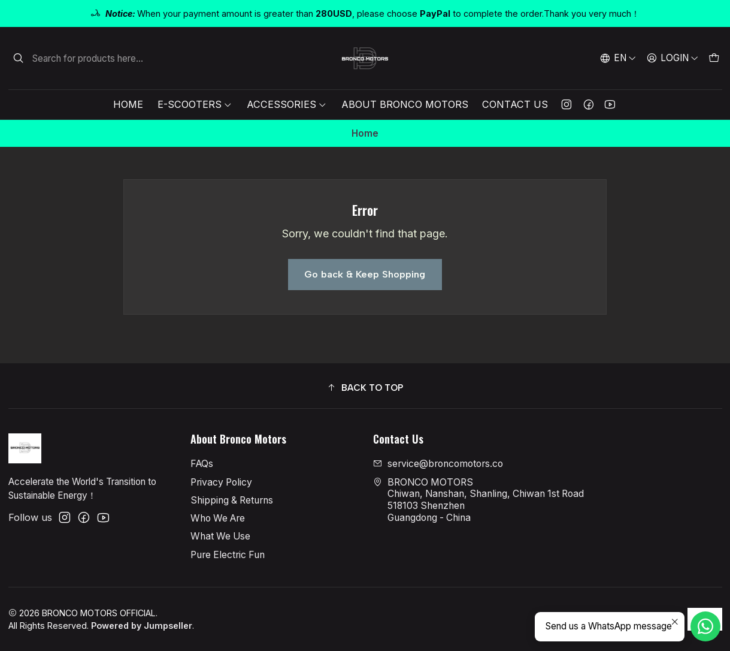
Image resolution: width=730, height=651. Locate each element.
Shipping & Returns (231, 500)
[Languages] (618, 58)
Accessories (287, 104)
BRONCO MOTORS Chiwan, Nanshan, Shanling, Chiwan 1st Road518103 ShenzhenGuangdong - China (478, 500)
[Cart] (713, 58)
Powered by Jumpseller (141, 625)
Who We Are (217, 518)
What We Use (220, 536)
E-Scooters (194, 104)
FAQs (201, 463)
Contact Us (515, 104)
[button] (365, 387)
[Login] (672, 58)
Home (128, 104)
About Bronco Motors (404, 104)
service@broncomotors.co (438, 463)
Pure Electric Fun (227, 554)
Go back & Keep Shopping (364, 274)
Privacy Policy (221, 482)
